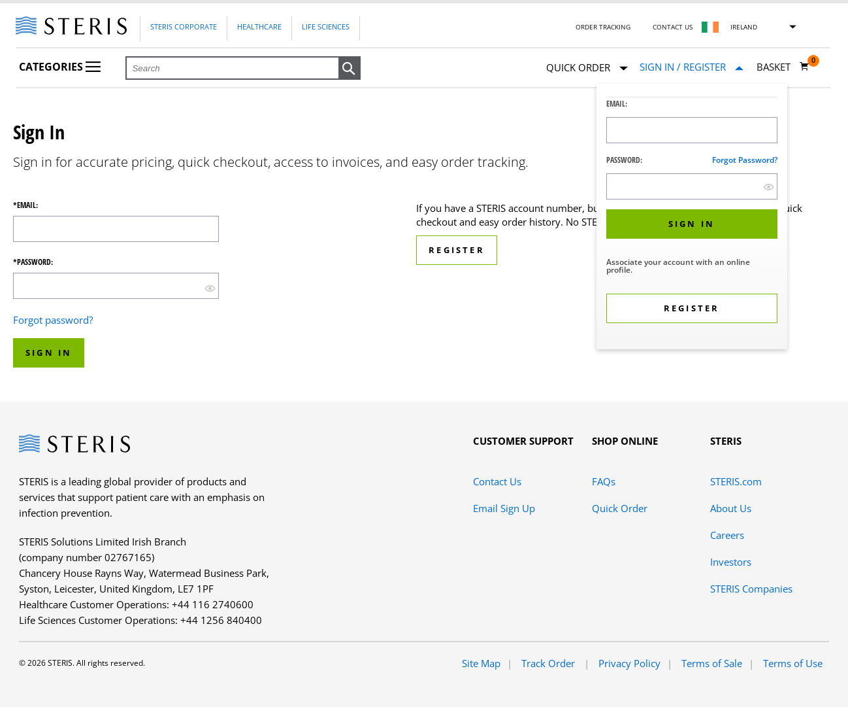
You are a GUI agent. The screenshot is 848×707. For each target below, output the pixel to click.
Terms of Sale (711, 663)
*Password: (33, 262)
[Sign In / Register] (691, 67)
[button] (349, 69)
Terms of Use (793, 663)
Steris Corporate (183, 26)
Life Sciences (326, 26)
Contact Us (673, 26)
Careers (727, 535)
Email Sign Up (504, 508)
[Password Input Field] (691, 186)
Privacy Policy (629, 663)
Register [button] (457, 250)
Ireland (743, 26)
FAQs (603, 481)
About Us (730, 508)
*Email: (25, 205)
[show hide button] (768, 186)
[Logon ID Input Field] (691, 130)
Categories (60, 67)
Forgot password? (744, 159)
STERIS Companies (751, 588)
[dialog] (691, 218)
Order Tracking (603, 26)
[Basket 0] (783, 66)
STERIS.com (736, 481)
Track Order (549, 663)
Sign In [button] (48, 352)
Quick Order (587, 68)
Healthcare (259, 26)
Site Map (481, 663)
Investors (730, 561)
